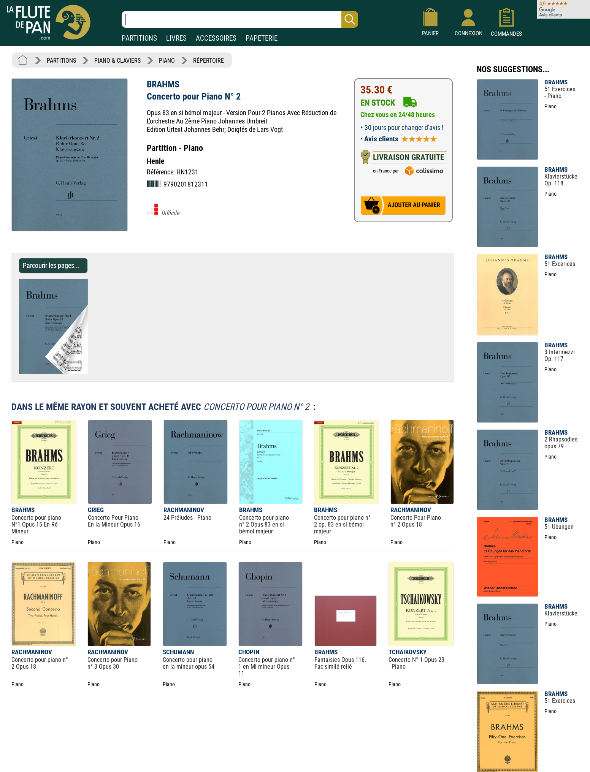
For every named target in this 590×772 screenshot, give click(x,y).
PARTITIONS (139, 38)
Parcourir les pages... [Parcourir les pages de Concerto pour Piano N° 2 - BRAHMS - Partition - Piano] (51, 265)
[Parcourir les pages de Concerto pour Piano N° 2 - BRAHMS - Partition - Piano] (84, 371)
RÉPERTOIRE (208, 60)
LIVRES (176, 38)
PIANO (167, 60)
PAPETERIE (262, 38)
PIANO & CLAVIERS (117, 60)
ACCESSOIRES (216, 38)
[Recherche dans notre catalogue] (240, 19)
